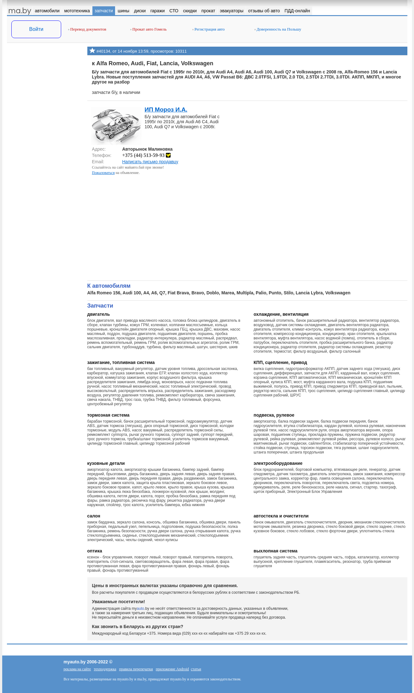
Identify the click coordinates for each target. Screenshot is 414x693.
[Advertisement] (45, 110)
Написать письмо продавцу (150, 161)
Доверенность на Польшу (277, 29)
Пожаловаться (103, 172)
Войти (36, 29)
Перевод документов (87, 29)
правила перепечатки (136, 669)
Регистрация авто (208, 29)
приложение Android (172, 669)
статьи (196, 669)
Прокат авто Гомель (148, 29)
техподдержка (105, 669)
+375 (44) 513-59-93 (146, 155)
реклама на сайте (77, 669)
